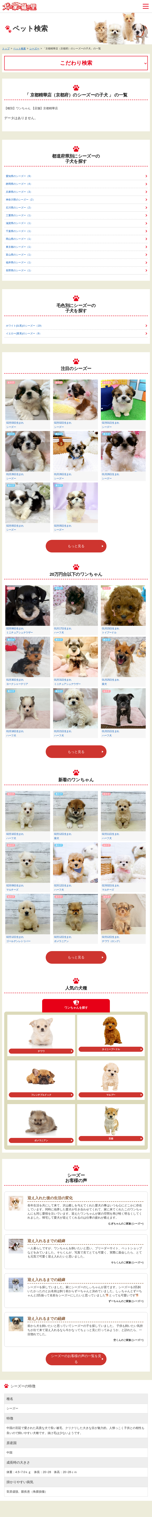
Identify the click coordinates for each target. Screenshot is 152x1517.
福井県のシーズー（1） (19, 262)
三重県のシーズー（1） (19, 215)
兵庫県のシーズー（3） (19, 191)
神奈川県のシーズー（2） (20, 199)
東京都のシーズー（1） (19, 246)
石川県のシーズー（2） (19, 207)
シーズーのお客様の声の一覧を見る (76, 1358)
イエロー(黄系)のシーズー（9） (24, 333)
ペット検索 (19, 48)
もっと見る (76, 546)
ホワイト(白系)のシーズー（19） (24, 325)
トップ (6, 48)
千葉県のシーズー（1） (19, 231)
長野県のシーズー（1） (19, 270)
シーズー (34, 48)
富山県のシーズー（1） (19, 254)
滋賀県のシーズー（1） (19, 223)
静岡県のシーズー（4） (19, 183)
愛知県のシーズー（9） (19, 176)
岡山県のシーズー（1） (19, 238)
